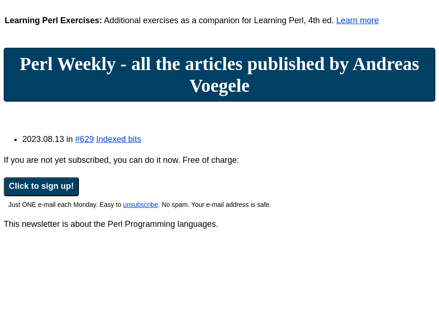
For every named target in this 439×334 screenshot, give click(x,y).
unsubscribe (140, 204)
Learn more (357, 20)
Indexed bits (118, 139)
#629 (84, 139)
